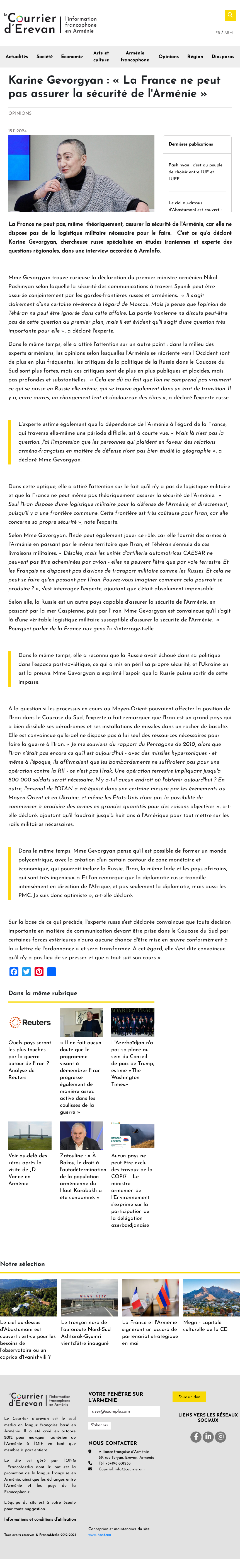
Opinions (169, 56)
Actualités (17, 56)
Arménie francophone (135, 57)
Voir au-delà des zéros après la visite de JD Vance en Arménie (27, 1169)
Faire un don (189, 1397)
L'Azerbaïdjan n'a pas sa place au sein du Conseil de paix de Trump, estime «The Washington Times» (132, 1063)
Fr (218, 33)
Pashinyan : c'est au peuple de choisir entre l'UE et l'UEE (195, 172)
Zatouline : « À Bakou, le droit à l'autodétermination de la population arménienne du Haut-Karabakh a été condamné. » (83, 1176)
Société (45, 56)
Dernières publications (191, 144)
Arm (228, 33)
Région (195, 56)
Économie (72, 56)
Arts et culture (101, 57)
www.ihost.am (99, 1535)
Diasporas (223, 56)
